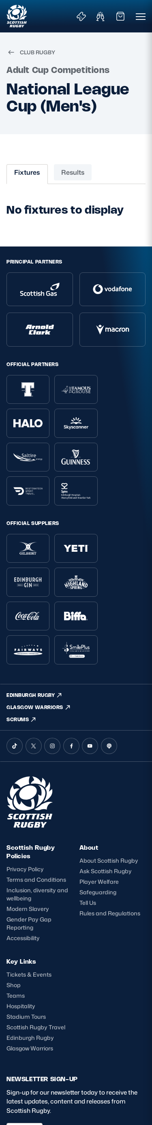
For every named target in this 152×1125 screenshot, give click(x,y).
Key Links (21, 894)
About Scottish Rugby (108, 793)
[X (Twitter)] (34, 678)
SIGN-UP (24, 1064)
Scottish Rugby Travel (35, 960)
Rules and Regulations (109, 845)
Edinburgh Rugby (30, 970)
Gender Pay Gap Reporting (28, 856)
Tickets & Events (28, 907)
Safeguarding (97, 824)
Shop (13, 917)
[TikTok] (14, 678)
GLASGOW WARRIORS (38, 639)
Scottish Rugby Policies (30, 784)
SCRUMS (21, 652)
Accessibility (23, 870)
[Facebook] (71, 678)
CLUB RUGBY (30, 52)
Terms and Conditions (36, 812)
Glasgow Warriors (29, 981)
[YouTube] (90, 678)
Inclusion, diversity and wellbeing (37, 826)
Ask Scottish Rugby (105, 803)
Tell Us (87, 835)
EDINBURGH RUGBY (34, 627)
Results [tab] (72, 172)
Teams (15, 928)
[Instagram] (52, 678)
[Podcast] (109, 678)
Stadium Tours (26, 949)
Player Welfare (99, 814)
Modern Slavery (27, 841)
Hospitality (20, 939)
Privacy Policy (25, 801)
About (88, 780)
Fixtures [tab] (27, 172)
